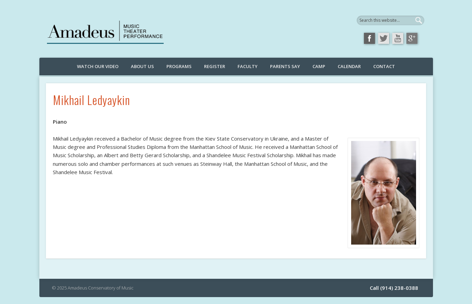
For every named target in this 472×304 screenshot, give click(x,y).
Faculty (248, 66)
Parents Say (285, 66)
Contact (384, 66)
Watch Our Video (97, 66)
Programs (179, 66)
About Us (142, 66)
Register (214, 66)
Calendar (349, 66)
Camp (318, 66)
